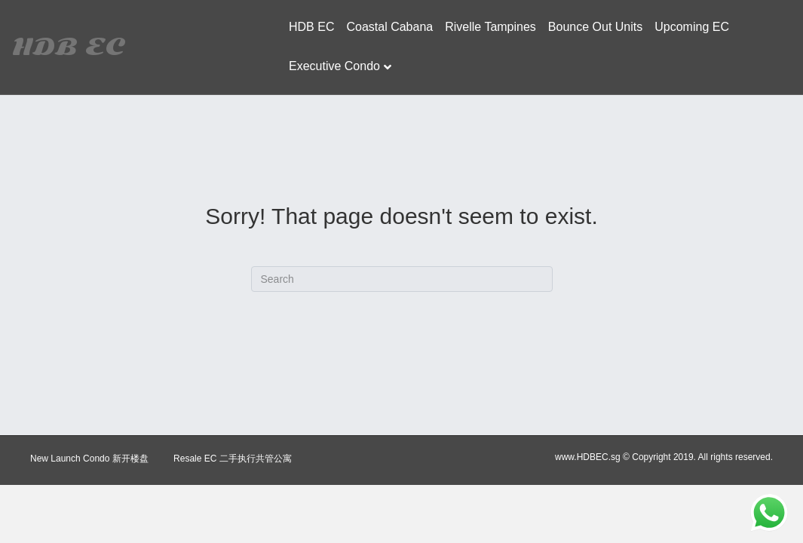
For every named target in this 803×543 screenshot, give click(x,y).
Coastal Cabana (389, 26)
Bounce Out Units (595, 26)
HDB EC (311, 26)
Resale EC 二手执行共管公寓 (232, 458)
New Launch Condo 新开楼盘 (89, 458)
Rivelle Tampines (490, 26)
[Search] (402, 279)
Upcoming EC (691, 26)
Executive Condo (334, 66)
